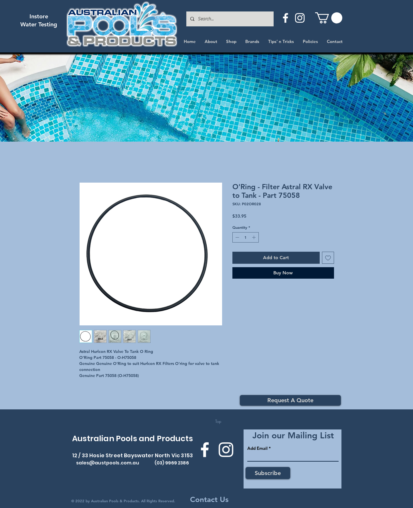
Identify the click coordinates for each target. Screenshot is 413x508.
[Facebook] (285, 17)
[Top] (218, 421)
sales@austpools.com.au (107, 463)
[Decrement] (236, 237)
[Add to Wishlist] (328, 258)
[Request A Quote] (290, 400)
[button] (328, 18)
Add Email (257, 448)
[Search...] (230, 18)
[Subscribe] (268, 473)
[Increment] (254, 237)
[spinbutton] (245, 237)
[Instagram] (299, 17)
